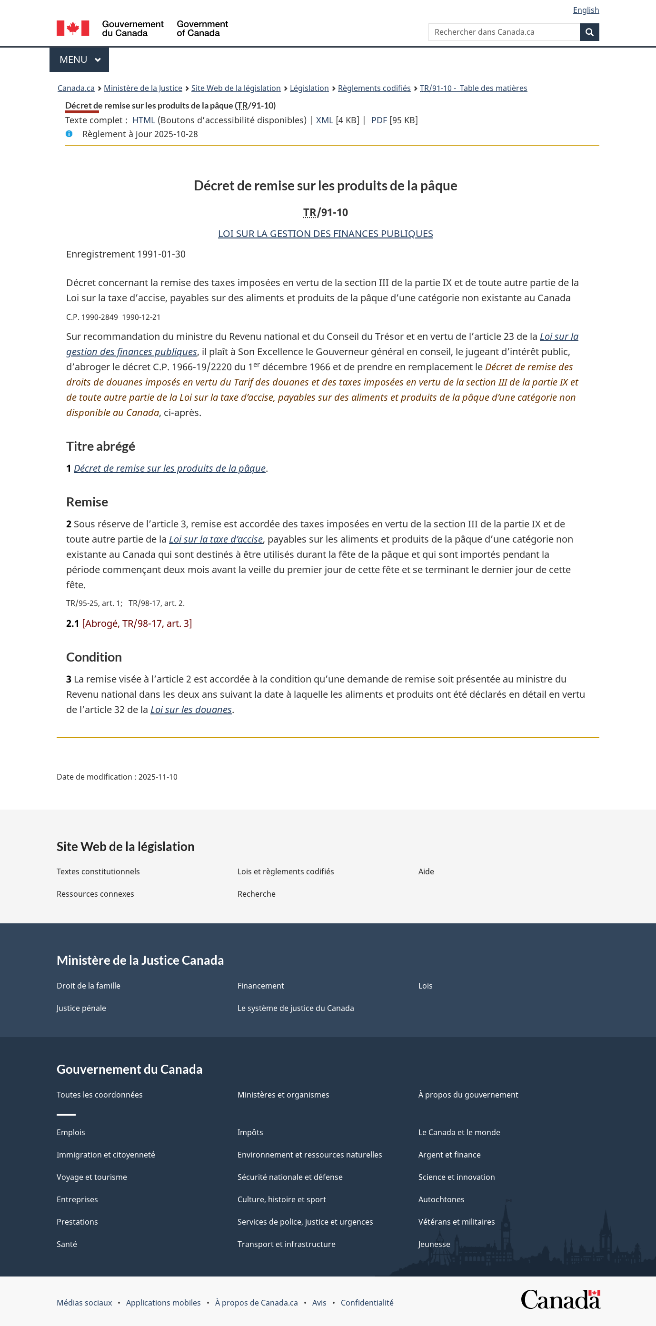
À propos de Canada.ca (256, 1302)
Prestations (77, 1222)
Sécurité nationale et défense (290, 1177)
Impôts (250, 1132)
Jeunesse (434, 1244)
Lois (425, 985)
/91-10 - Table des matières (473, 88)
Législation (309, 88)
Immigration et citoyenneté (106, 1154)
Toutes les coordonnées (100, 1094)
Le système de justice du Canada (296, 1008)
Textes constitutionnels (98, 871)
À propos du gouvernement (468, 1094)
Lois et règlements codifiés (286, 871)
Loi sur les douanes (191, 709)
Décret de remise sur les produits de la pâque (170, 468)
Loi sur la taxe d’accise (216, 539)
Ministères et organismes (283, 1094)
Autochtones (441, 1199)
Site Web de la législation (236, 88)
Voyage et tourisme (92, 1177)
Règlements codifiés (374, 88)
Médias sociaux (84, 1302)
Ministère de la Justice (143, 88)
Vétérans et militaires (456, 1222)
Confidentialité (367, 1302)
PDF (379, 120)
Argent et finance (449, 1154)
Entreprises (77, 1199)
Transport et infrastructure (287, 1244)
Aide (426, 871)
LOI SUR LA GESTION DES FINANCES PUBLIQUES (325, 233)
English (586, 10)
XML (324, 120)
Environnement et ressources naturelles (310, 1154)
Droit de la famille (88, 985)
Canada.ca (76, 88)
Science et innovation (456, 1177)
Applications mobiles (163, 1302)
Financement (261, 985)
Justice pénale (81, 1008)
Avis (319, 1302)
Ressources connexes (95, 894)
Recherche (257, 894)
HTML (143, 120)
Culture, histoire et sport (282, 1199)
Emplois (71, 1132)
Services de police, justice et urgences (305, 1222)
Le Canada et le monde (459, 1132)
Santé (67, 1244)
